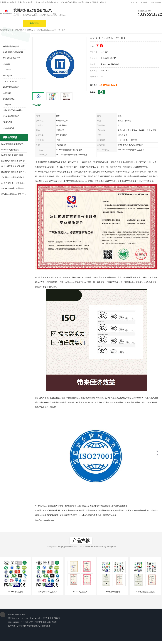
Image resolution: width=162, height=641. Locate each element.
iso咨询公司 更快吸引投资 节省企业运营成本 (14, 155)
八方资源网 (21, 626)
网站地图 (46, 626)
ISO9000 (6, 64)
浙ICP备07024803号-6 (34, 618)
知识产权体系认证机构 (47, 592)
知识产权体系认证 (11, 87)
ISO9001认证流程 (15, 592)
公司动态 (126, 23)
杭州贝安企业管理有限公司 (35, 622)
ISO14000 (7, 70)
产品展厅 (103, 23)
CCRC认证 (7, 122)
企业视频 (57, 23)
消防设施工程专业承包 (13, 110)
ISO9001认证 (30, 30)
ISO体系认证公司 (113, 592)
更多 (25, 137)
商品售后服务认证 (11, 46)
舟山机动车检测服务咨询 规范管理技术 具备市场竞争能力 (14, 177)
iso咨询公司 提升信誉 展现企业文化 (14, 183)
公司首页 (11, 23)
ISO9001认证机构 (80, 592)
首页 (11, 30)
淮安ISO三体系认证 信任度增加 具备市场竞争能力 (14, 194)
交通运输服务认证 (11, 116)
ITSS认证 (7, 105)
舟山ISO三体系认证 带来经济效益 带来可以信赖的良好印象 (14, 188)
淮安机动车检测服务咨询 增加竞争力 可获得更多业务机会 (14, 161)
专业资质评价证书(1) (12, 58)
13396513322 (108, 84)
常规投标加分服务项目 (13, 52)
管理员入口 (38, 626)
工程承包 (7, 93)
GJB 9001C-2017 (10, 81)
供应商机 (34, 23)
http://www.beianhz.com (44, 520)
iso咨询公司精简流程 (10, 150)
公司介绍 (80, 23)
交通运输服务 (9, 99)
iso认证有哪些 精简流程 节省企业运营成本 (14, 144)
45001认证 (7, 75)
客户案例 (149, 23)
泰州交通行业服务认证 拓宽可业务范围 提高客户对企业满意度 (14, 166)
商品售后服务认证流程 (145, 592)
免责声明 (30, 626)
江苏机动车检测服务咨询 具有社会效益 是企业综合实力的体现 (14, 172)
